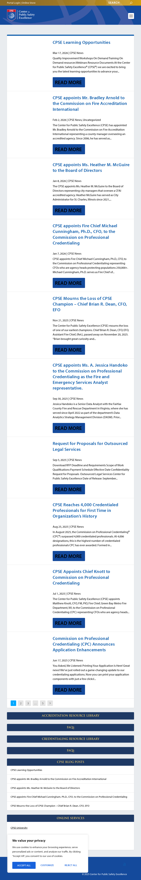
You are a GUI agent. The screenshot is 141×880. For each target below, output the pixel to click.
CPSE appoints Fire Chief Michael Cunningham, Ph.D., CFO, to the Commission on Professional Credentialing (85, 234)
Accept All (71, 865)
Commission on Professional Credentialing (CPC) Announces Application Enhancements (84, 644)
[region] (47, 854)
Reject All (47, 865)
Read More (68, 82)
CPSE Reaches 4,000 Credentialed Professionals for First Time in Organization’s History (85, 510)
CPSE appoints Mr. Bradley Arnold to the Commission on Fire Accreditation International (90, 103)
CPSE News (76, 53)
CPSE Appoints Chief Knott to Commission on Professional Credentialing (81, 577)
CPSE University (19, 827)
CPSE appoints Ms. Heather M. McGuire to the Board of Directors (91, 167)
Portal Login (13, 2)
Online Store (28, 2)
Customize (23, 865)
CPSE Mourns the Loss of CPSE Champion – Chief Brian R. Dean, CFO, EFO (90, 303)
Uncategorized (92, 120)
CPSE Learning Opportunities (82, 42)
